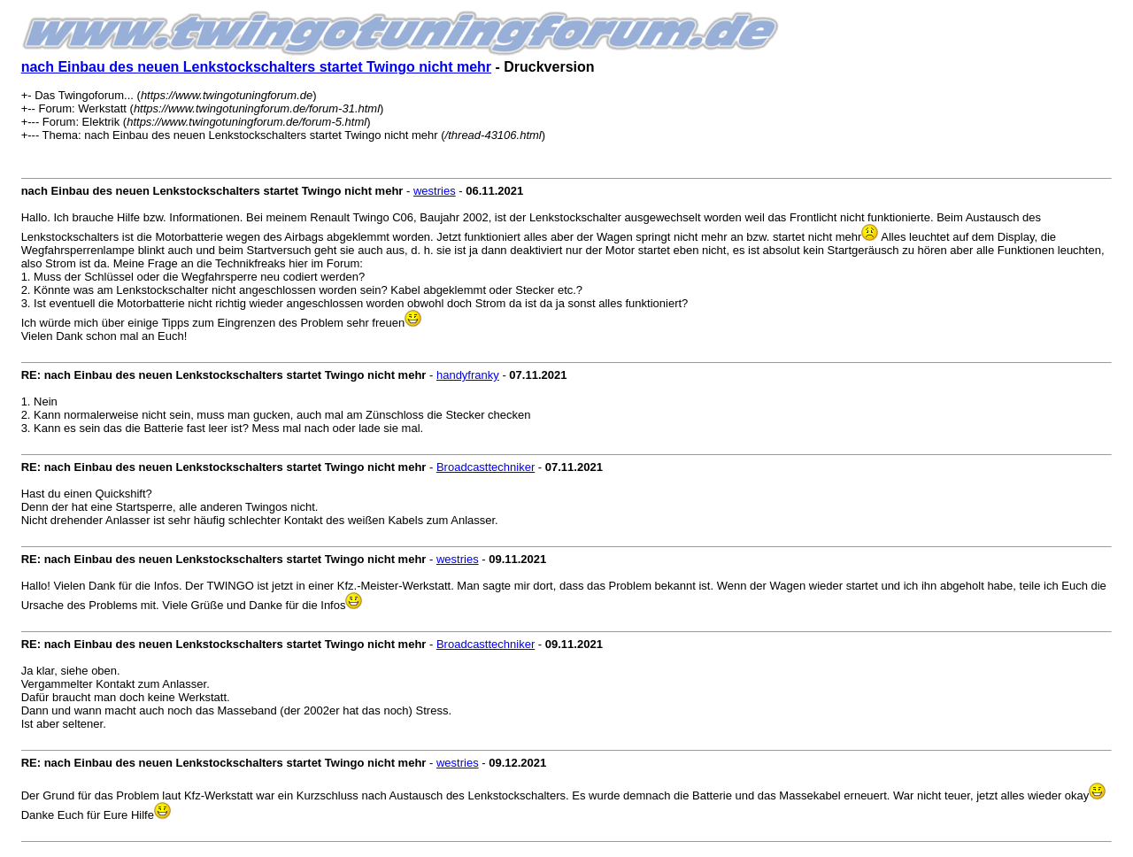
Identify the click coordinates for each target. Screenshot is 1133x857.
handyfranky (467, 375)
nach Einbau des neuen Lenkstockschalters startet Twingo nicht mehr (256, 66)
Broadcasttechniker (485, 467)
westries (434, 190)
